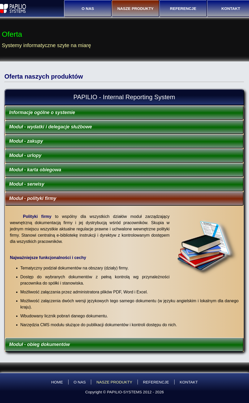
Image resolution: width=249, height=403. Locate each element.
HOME (57, 382)
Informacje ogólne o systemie (42, 112)
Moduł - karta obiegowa (35, 169)
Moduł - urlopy (25, 155)
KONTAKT (189, 382)
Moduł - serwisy (26, 184)
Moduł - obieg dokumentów (39, 344)
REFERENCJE (183, 8)
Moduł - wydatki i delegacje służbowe (50, 126)
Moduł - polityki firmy (32, 198)
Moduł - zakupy (26, 141)
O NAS (88, 8)
